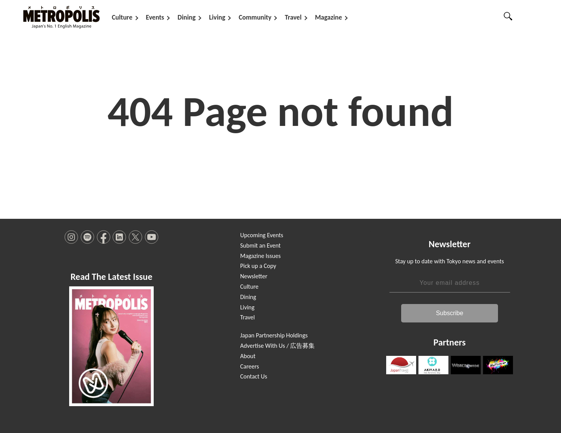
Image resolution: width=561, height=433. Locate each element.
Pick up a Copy (258, 265)
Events (155, 17)
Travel (293, 17)
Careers (249, 366)
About (248, 356)
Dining (187, 17)
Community (255, 17)
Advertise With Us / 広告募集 (277, 345)
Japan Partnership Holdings (274, 335)
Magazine (328, 17)
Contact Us (253, 376)
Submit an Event (260, 245)
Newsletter (253, 276)
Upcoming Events (261, 235)
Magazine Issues (260, 255)
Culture (122, 17)
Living (217, 17)
